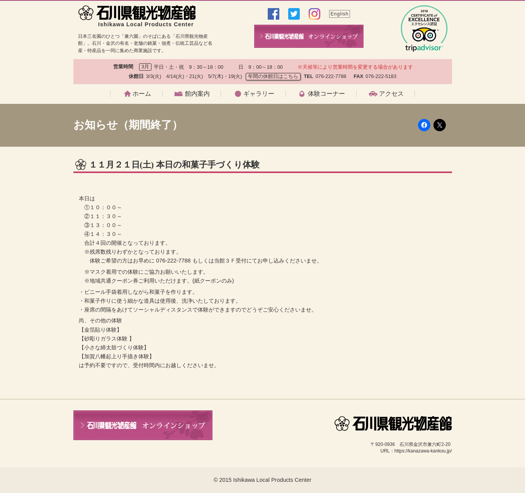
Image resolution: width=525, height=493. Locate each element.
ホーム (142, 94)
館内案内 (197, 94)
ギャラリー (258, 94)
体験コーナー (326, 94)
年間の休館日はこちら (273, 76)
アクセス (391, 94)
